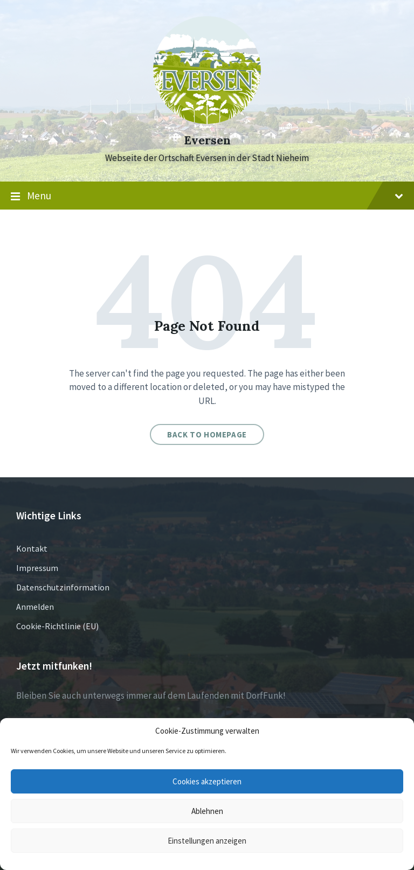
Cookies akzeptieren (207, 781)
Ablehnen (207, 811)
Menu (207, 196)
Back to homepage (207, 434)
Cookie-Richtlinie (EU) (57, 626)
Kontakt (31, 548)
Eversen (207, 140)
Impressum (37, 567)
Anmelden (35, 606)
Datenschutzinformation (62, 587)
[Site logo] (207, 121)
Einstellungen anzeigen (207, 841)
